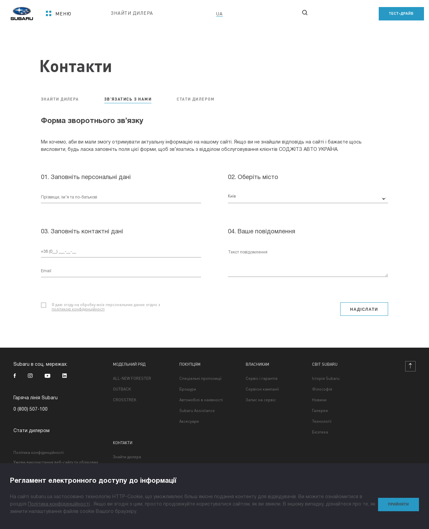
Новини (319, 400)
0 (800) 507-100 (30, 409)
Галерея (320, 410)
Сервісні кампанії (262, 389)
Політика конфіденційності (38, 452)
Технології (321, 421)
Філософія (322, 389)
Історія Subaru (326, 378)
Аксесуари (189, 421)
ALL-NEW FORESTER (132, 378)
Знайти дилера (127, 457)
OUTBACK (122, 389)
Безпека (320, 432)
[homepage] (22, 11)
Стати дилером (31, 431)
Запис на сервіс (261, 400)
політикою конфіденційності (78, 308)
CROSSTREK (124, 400)
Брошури (187, 389)
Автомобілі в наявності (201, 400)
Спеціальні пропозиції (200, 378)
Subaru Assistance (197, 410)
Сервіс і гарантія (262, 378)
